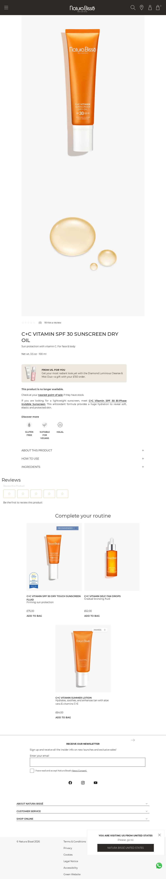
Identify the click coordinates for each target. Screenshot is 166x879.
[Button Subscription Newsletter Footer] (133, 740)
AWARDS (100, 630)
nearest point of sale (50, 394)
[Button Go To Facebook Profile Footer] (70, 782)
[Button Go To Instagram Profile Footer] (83, 782)
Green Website (72, 874)
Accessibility (71, 867)
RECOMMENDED (67, 528)
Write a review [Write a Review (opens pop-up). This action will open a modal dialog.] (52, 322)
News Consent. (79, 770)
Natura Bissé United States (125, 847)
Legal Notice (71, 861)
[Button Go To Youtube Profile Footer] (95, 782)
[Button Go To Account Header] (150, 7)
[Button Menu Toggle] (6, 7)
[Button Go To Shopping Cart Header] (158, 7)
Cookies (68, 854)
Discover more (30, 416)
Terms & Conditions (75, 841)
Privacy (68, 848)
